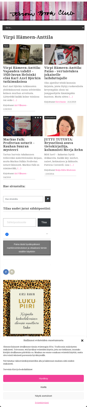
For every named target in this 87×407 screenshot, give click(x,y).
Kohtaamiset (50, 118)
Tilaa (44, 222)
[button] (82, 340)
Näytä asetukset (43, 395)
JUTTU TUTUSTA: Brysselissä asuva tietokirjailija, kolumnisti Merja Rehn (63, 145)
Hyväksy (43, 378)
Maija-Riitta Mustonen (65, 170)
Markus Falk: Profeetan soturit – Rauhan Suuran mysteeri (18, 145)
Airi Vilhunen (20, 105)
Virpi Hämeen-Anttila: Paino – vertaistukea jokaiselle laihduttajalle (63, 73)
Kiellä (44, 387)
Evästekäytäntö (42, 403)
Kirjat (6, 46)
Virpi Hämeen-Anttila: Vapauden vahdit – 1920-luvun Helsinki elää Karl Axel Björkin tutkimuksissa (22, 74)
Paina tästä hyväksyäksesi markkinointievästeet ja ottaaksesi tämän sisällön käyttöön (27, 248)
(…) (15, 100)
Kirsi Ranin (60, 102)
